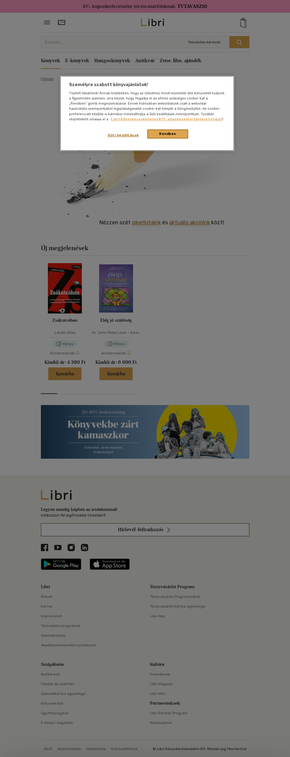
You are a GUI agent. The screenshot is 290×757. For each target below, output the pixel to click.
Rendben (167, 134)
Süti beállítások (123, 135)
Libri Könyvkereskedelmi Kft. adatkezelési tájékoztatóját (166, 119)
